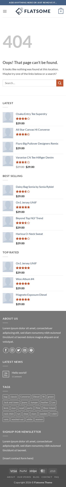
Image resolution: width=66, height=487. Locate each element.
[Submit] (59, 83)
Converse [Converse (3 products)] (25, 396)
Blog (36, 477)
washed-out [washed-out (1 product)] (18, 419)
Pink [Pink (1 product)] (38, 408)
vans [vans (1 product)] (6, 419)
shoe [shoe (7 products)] (25, 413)
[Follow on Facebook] (6, 350)
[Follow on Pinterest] (31, 350)
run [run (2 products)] (18, 413)
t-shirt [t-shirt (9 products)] (54, 413)
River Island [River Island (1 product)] (49, 408)
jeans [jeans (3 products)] (24, 402)
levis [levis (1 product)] (6, 408)
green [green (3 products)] (51, 396)
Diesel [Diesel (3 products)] (36, 396)
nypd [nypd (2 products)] (21, 408)
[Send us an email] (25, 350)
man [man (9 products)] (13, 408)
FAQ (56, 477)
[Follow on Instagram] (12, 350)
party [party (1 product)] (30, 408)
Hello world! (19, 372)
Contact (47, 477)
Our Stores (24, 477)
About (11, 477)
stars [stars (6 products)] (33, 413)
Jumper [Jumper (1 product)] (34, 402)
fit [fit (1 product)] (44, 396)
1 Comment (19, 376)
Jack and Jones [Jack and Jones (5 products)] (11, 402)
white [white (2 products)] (29, 419)
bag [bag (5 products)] (5, 396)
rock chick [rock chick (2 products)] (9, 413)
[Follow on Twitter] (18, 350)
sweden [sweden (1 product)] (43, 413)
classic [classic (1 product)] (14, 396)
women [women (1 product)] (39, 419)
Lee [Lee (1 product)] (53, 402)
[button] (5, 11)
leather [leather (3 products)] (44, 402)
